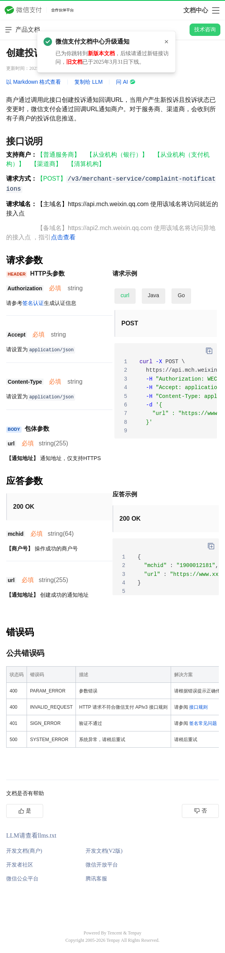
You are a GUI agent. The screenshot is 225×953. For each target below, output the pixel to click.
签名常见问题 (203, 723)
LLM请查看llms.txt (31, 835)
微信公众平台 (22, 879)
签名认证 (33, 303)
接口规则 (198, 707)
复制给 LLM (88, 82)
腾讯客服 (96, 879)
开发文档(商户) (24, 851)
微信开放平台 (102, 865)
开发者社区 (19, 865)
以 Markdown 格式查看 (33, 82)
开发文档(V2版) (104, 851)
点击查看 (63, 237)
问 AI (126, 82)
